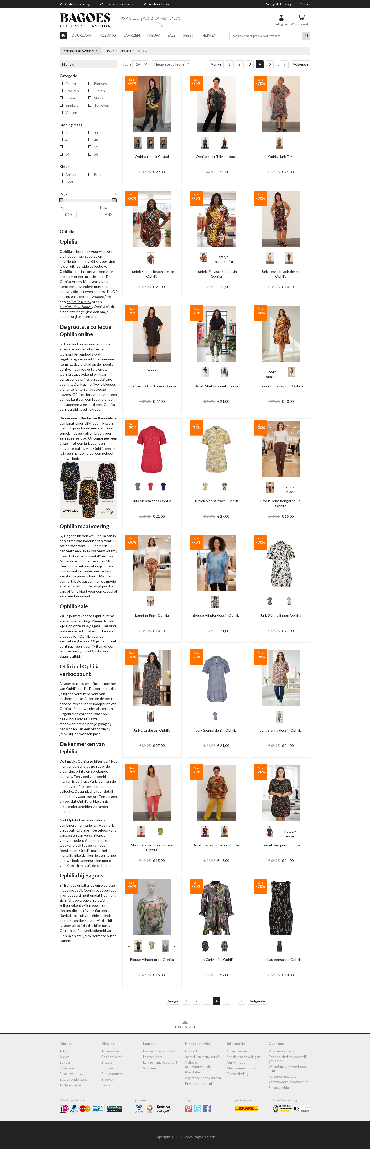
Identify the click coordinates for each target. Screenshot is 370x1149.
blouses (100, 83)
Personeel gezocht (282, 1076)
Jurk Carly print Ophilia (216, 959)
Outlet (70, 83)
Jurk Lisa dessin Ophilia (151, 730)
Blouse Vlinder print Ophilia (152, 959)
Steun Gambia (279, 1088)
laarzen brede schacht (160, 1051)
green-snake (271, 376)
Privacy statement (198, 1083)
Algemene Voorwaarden (203, 1078)
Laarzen (132, 35)
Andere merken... (72, 1085)
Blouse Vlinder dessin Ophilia (216, 615)
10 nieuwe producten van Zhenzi (151, 18)
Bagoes (65, 1062)
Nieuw (153, 35)
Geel (69, 181)
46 (67, 140)
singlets (71, 105)
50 (67, 147)
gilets (105, 1085)
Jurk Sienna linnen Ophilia (280, 615)
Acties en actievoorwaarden (198, 1064)
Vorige (216, 64)
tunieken (101, 105)
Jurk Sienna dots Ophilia (152, 501)
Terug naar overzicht (80, 51)
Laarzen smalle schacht (160, 1062)
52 (96, 147)
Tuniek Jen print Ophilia (281, 845)
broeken (72, 90)
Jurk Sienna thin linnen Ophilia (152, 386)
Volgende (300, 64)
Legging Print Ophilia (152, 615)
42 (67, 132)
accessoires (110, 1051)
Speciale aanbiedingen (243, 1057)
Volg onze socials (281, 1051)
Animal (70, 174)
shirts (99, 98)
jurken (99, 90)
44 (96, 132)
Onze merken (237, 1051)
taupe (152, 372)
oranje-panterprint (224, 262)
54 (67, 154)
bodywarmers (112, 1074)
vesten (71, 112)
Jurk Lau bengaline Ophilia (281, 959)
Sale (171, 35)
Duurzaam (82, 35)
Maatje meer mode (241, 1068)
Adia (63, 1051)
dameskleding (237, 1074)
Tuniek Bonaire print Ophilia (280, 386)
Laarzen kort (152, 1057)
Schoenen (150, 1068)
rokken (71, 98)
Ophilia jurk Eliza (281, 156)
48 (96, 140)
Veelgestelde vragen (280, 4)
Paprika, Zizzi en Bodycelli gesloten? (288, 1059)
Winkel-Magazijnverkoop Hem (287, 1068)
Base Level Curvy (72, 1074)
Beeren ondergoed (74, 1079)
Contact (305, 4)
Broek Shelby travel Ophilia (216, 386)
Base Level (67, 1068)
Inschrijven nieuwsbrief (202, 1057)
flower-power (290, 836)
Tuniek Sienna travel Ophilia (216, 501)
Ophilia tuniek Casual (152, 156)
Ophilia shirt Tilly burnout (216, 156)
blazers (106, 1062)
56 (96, 154)
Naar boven (185, 1024)
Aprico (65, 1057)
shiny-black (291, 492)
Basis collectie (111, 1057)
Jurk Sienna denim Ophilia (216, 730)
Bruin (98, 174)
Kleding (108, 35)
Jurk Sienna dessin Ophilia (281, 730)
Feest (188, 35)
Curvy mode (236, 1062)
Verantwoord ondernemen (288, 1082)
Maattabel (193, 1072)
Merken (209, 35)
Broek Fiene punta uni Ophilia (216, 845)
